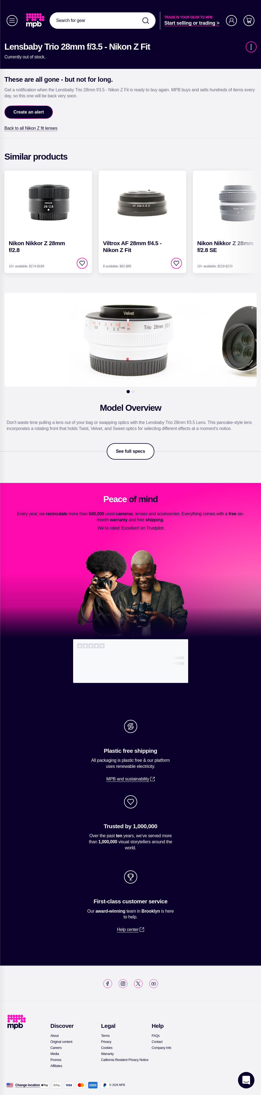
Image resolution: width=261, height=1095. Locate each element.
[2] (133, 391)
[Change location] (27, 1085)
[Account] (231, 20)
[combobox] (103, 20)
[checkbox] (82, 263)
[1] (128, 391)
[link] (36, 20)
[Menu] (12, 20)
